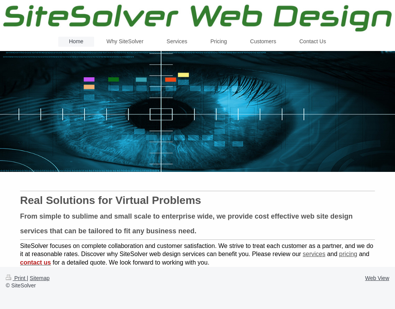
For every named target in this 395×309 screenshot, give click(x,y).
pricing (348, 254)
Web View (377, 278)
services (314, 254)
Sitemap (39, 278)
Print (16, 278)
